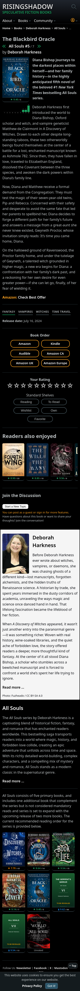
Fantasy (8, 311)
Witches (42, 311)
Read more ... (13, 687)
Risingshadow (27, 8)
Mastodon (61, 968)
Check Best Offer (32, 297)
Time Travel (61, 311)
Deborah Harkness (24, 52)
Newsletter (23, 968)
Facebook (40, 968)
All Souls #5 (19, 46)
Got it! (51, 986)
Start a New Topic (15, 506)
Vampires (25, 311)
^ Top (72, 966)
